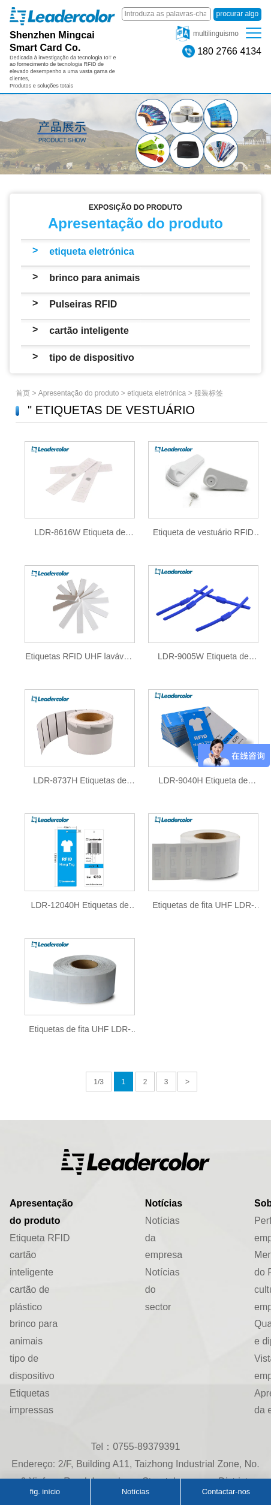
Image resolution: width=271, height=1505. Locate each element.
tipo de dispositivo (91, 357)
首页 (23, 393)
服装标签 (208, 393)
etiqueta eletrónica (91, 251)
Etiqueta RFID (40, 1238)
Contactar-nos (226, 1491)
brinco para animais (94, 278)
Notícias (135, 1491)
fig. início (45, 1491)
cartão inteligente (88, 330)
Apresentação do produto (78, 393)
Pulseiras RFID (83, 304)
